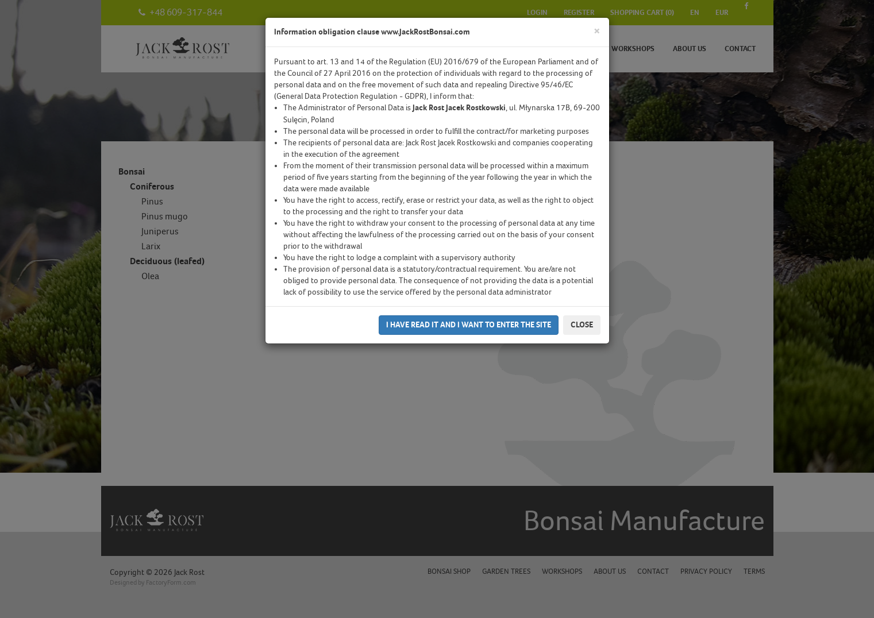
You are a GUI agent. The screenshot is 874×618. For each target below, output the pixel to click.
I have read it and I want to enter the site (468, 325)
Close (582, 325)
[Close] (597, 31)
